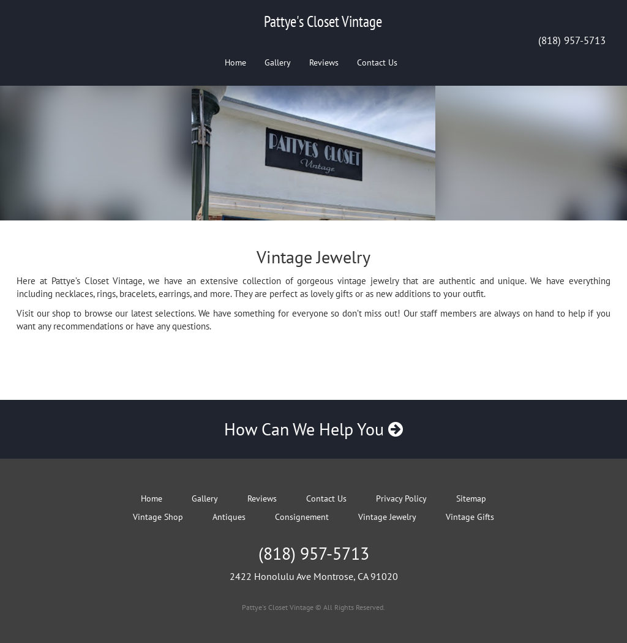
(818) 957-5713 (572, 40)
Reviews (324, 62)
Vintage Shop (158, 516)
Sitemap (471, 498)
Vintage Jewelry (387, 516)
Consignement (302, 516)
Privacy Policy (401, 498)
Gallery (278, 62)
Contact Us (377, 62)
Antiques (229, 516)
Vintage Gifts (470, 516)
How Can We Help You (313, 429)
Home (235, 62)
